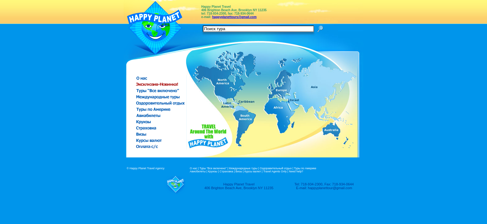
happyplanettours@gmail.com (234, 17)
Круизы (212, 171)
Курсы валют (252, 171)
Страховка (226, 171)
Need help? (296, 171)
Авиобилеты (198, 171)
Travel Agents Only (275, 171)
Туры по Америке (305, 168)
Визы (238, 171)
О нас (193, 168)
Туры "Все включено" (213, 168)
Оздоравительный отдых (276, 168)
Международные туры (243, 168)
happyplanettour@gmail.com (330, 188)
